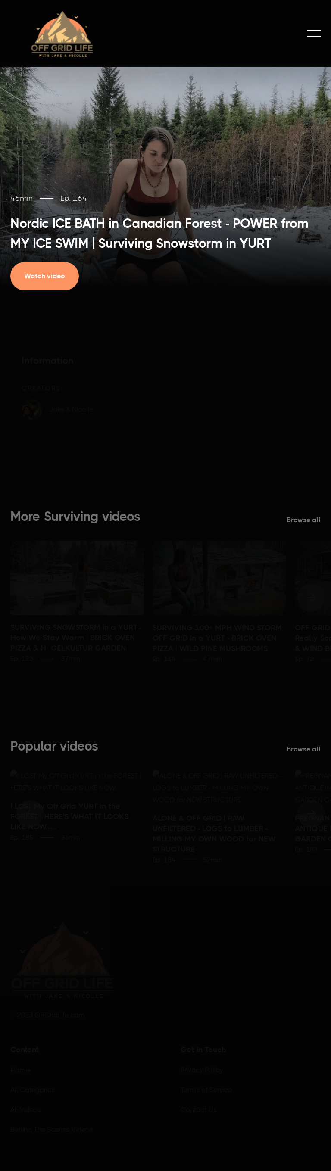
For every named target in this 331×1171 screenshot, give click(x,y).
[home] (62, 33)
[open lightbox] (50, 276)
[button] (314, 33)
